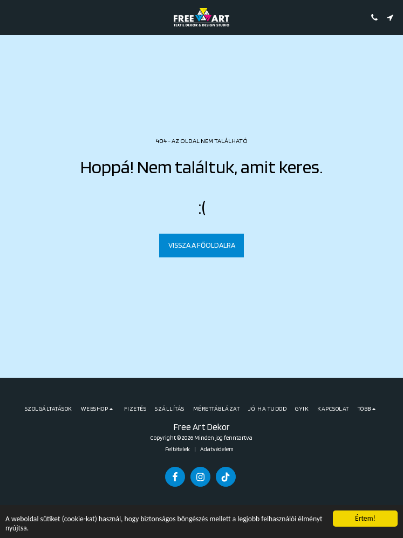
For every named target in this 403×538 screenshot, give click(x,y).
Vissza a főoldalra (201, 245)
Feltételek (177, 449)
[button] (12, 17)
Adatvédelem (217, 449)
